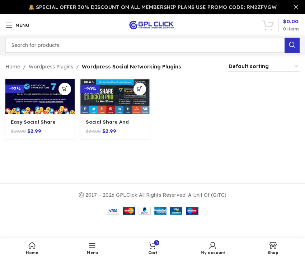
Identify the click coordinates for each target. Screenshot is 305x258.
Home (12, 66)
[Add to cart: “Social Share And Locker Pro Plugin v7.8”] (139, 89)
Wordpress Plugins (51, 66)
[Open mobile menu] (17, 25)
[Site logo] (152, 25)
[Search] (152, 45)
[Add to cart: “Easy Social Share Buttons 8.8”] (63, 89)
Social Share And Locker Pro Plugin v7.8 (115, 125)
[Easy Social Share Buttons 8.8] (39, 96)
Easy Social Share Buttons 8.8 (34, 125)
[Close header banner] (296, 7)
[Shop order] (264, 67)
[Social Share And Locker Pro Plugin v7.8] (115, 96)
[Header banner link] (141, 7)
